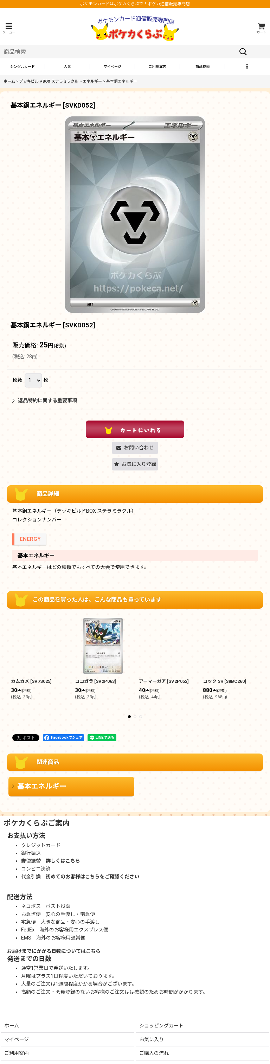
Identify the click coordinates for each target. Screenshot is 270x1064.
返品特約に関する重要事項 (44, 400)
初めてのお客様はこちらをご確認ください (92, 876)
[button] (9, 28)
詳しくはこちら (63, 861)
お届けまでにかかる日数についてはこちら (54, 951)
